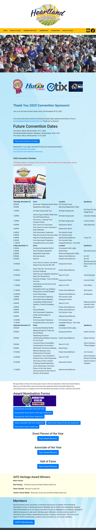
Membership (44, 30)
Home (5, 30)
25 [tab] (45, 99)
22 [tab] (78, 96)
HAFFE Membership (24, 522)
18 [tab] (66, 96)
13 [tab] (51, 96)
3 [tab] (21, 96)
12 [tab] (48, 96)
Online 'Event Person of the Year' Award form (63, 423)
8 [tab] (36, 96)
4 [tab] (24, 96)
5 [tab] (27, 96)
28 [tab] (54, 99)
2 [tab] (18, 96)
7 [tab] (33, 96)
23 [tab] (81, 96)
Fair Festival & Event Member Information (28, 152)
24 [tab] (42, 99)
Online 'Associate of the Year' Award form (29, 423)
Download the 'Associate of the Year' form (29, 409)
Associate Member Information (24, 149)
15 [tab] (57, 96)
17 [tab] (63, 96)
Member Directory (30, 30)
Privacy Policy (67, 30)
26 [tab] (48, 99)
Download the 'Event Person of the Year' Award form (33, 413)
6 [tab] (30, 96)
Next (79, 87)
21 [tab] (75, 96)
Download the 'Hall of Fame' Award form (29, 417)
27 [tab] (51, 99)
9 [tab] (39, 96)
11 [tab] (45, 96)
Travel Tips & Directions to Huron (26, 141)
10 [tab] (42, 96)
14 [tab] (54, 96)
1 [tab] (15, 96)
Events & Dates (15, 30)
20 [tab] (72, 96)
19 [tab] (69, 96)
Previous (17, 87)
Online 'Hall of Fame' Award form (26, 427)
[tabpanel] (20, 86)
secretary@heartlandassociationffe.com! (28, 121)
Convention (55, 30)
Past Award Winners (48, 438)
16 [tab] (60, 96)
